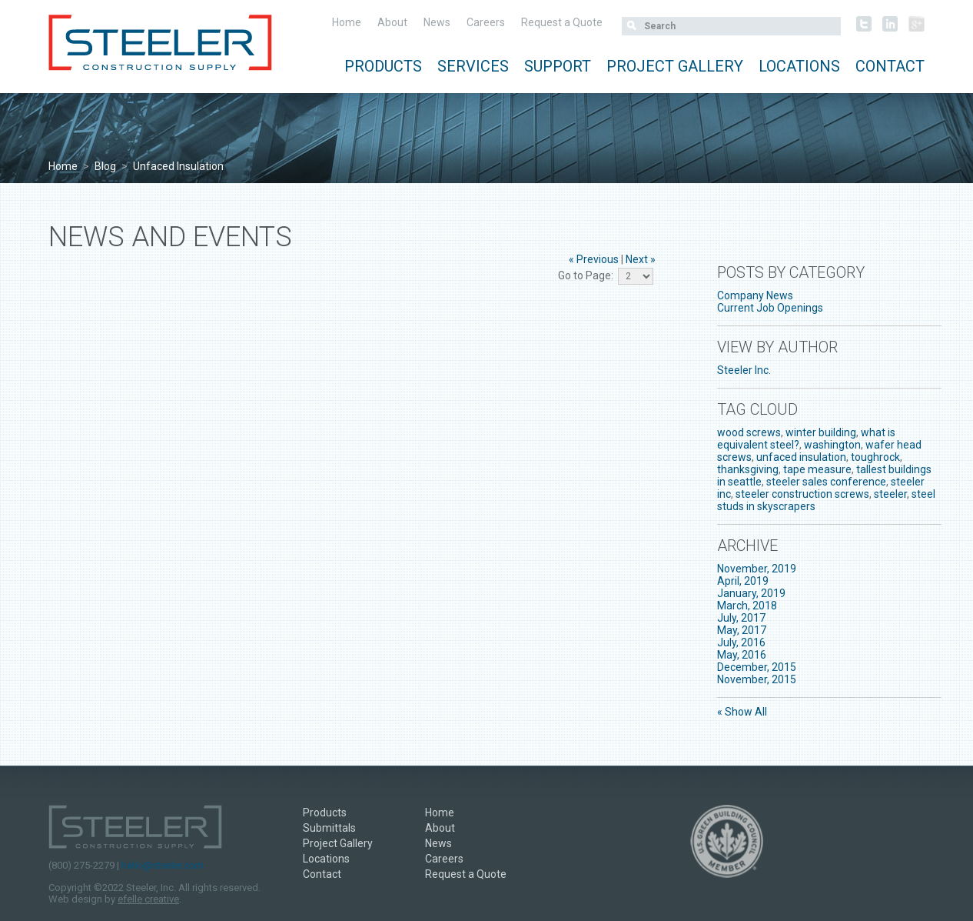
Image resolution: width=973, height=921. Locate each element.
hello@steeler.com (162, 865)
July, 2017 (741, 618)
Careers (486, 22)
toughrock (875, 457)
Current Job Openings (770, 308)
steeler (890, 494)
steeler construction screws (802, 494)
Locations (799, 66)
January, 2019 (751, 593)
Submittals (329, 828)
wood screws (749, 432)
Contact (890, 66)
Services (473, 66)
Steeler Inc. (744, 370)
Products (383, 66)
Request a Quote (562, 22)
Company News (755, 295)
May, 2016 (741, 655)
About (392, 22)
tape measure (817, 469)
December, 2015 (756, 667)
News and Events (170, 237)
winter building (820, 432)
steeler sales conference (826, 482)
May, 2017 (741, 630)
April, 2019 (743, 581)
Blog (105, 166)
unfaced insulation (801, 457)
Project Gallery (674, 66)
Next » (641, 259)
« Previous (594, 259)
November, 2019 (756, 568)
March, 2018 (747, 605)
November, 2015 (756, 679)
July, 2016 (741, 642)
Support (557, 66)
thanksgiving (748, 469)
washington (832, 445)
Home (346, 22)
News (436, 22)
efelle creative (148, 899)
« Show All (742, 712)
